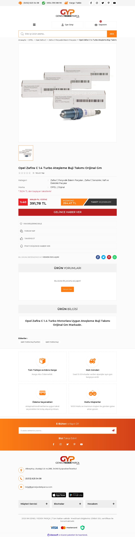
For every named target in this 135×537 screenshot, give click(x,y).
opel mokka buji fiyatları (30, 342)
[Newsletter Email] (67, 430)
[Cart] (101, 24)
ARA (112, 34)
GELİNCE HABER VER (67, 212)
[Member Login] (67, 24)
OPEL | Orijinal (57, 187)
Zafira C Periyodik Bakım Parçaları (66, 180)
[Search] (67, 33)
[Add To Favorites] (67, 224)
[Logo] (67, 13)
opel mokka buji (52, 342)
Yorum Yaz (67, 289)
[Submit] (113, 430)
